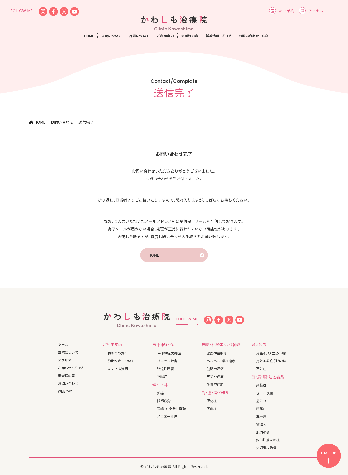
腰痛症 (261, 408)
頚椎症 (261, 384)
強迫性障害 (165, 368)
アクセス (316, 11)
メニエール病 (167, 416)
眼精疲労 (164, 400)
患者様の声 (189, 35)
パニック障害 (167, 360)
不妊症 (261, 368)
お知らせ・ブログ (70, 367)
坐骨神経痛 (215, 384)
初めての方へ (118, 353)
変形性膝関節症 (268, 439)
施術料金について (121, 360)
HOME (89, 35)
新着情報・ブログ (218, 35)
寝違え (261, 424)
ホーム (63, 344)
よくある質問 (118, 368)
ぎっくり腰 (264, 392)
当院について (68, 352)
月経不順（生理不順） (271, 353)
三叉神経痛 (215, 376)
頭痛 (160, 392)
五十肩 (261, 416)
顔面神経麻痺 (217, 353)
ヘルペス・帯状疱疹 (221, 360)
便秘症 (212, 400)
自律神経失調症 (169, 353)
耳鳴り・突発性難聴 (171, 408)
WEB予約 (286, 11)
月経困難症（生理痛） (271, 360)
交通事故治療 (266, 447)
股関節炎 (263, 432)
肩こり (261, 400)
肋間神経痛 (215, 368)
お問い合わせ (68, 383)
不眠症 (162, 376)
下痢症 (212, 408)
